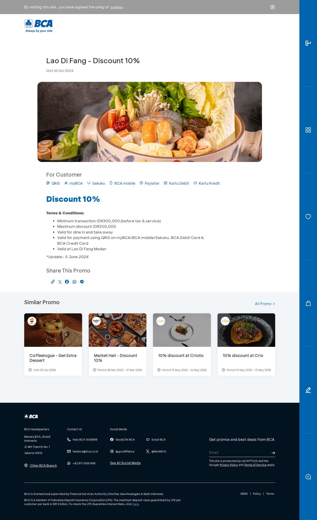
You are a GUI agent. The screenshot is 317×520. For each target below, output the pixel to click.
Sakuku (96, 183)
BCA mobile (122, 183)
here (136, 504)
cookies (117, 7)
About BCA (175, 25)
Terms (270, 493)
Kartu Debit (176, 183)
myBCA (73, 183)
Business (143, 25)
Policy (257, 493)
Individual (114, 25)
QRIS (53, 183)
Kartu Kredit (207, 183)
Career (205, 25)
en (271, 26)
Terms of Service (255, 465)
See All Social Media (125, 463)
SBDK (244, 493)
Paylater (149, 183)
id (263, 26)
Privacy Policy (229, 465)
